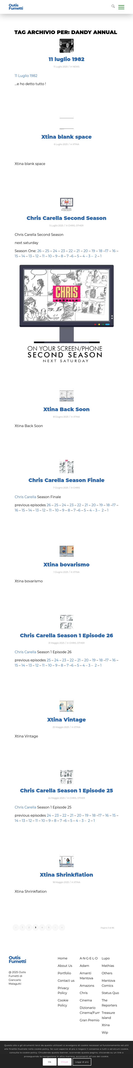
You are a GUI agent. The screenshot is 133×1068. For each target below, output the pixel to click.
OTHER (79, 225)
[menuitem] (111, 7)
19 (93, 251)
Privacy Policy (63, 990)
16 (114, 251)
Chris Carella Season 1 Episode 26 (66, 635)
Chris (84, 993)
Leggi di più (82, 1062)
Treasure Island (108, 1015)
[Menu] (119, 7)
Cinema (86, 1000)
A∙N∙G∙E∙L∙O (89, 958)
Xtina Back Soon (66, 409)
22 (70, 251)
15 (16, 256)
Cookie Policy (63, 1002)
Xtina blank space (66, 137)
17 (106, 251)
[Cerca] (111, 7)
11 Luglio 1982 (26, 76)
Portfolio (64, 973)
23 (63, 251)
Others (107, 973)
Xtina (106, 1025)
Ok (49, 1062)
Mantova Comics (108, 983)
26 (39, 251)
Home (62, 958)
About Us (65, 966)
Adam (84, 966)
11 (43, 256)
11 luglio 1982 (66, 59)
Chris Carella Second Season (67, 218)
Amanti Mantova (86, 975)
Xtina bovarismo (66, 564)
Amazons (87, 986)
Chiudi (64, 1062)
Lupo (106, 958)
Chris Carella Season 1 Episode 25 (66, 790)
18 (100, 251)
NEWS (76, 66)
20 (86, 251)
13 (30, 256)
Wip (105, 1032)
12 (37, 256)
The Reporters (109, 1002)
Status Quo (110, 993)
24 (55, 251)
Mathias (108, 966)
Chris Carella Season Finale (67, 480)
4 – (85, 256)
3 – (90, 256)
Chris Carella (25, 497)
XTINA (76, 144)
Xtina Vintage (66, 719)
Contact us (66, 981)
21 (78, 251)
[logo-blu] (16, 7)
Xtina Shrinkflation (66, 875)
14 (23, 256)
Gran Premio (89, 1020)
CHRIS (71, 225)
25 (47, 251)
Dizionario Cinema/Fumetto (90, 1010)
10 (50, 256)
